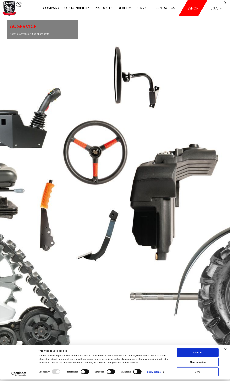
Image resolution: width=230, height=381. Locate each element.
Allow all (197, 354)
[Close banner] (225, 351)
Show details (154, 373)
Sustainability (77, 9)
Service (143, 9)
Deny (197, 373)
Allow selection (198, 363)
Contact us (164, 9)
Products (103, 9)
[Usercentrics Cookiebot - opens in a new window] (19, 375)
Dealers (124, 9)
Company (51, 9)
